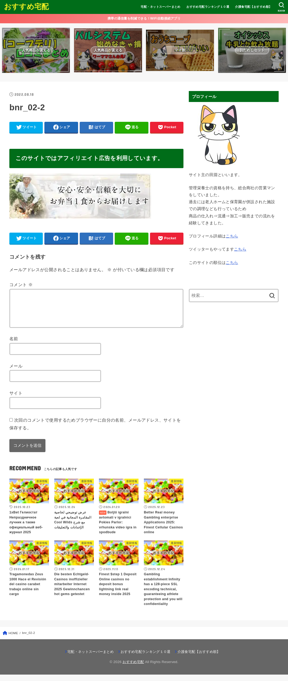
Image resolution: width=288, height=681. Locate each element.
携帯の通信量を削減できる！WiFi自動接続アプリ (144, 18)
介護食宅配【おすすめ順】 (253, 6)
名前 (13, 345)
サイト (15, 399)
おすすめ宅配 (26, 7)
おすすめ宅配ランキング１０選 (207, 6)
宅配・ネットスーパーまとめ (160, 6)
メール (15, 372)
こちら (232, 236)
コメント (21, 284)
